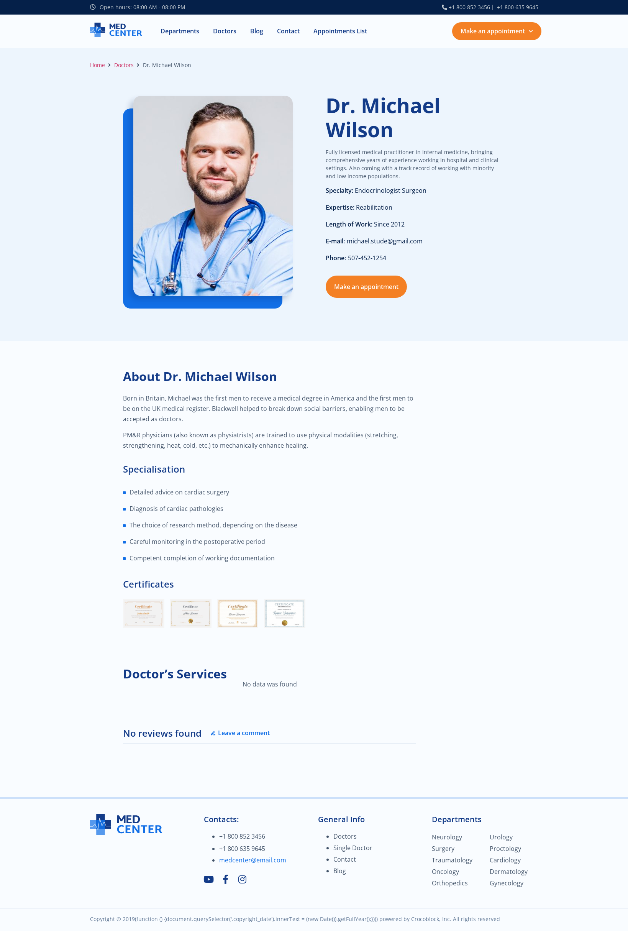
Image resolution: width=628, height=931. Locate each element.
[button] (180, 31)
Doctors (124, 65)
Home (97, 65)
